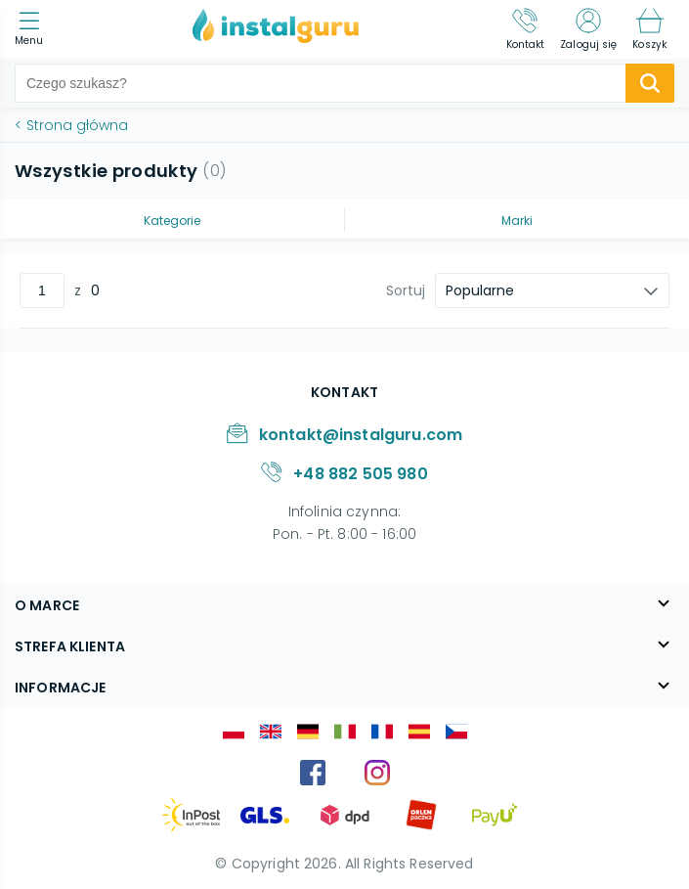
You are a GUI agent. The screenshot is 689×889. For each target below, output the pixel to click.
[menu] (34, 30)
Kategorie (172, 220)
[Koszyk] (649, 29)
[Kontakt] (525, 29)
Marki (517, 220)
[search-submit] (649, 83)
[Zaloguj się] (588, 29)
